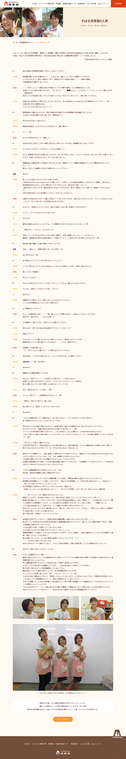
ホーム (15, 42)
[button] (63, 719)
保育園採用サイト (26, 42)
